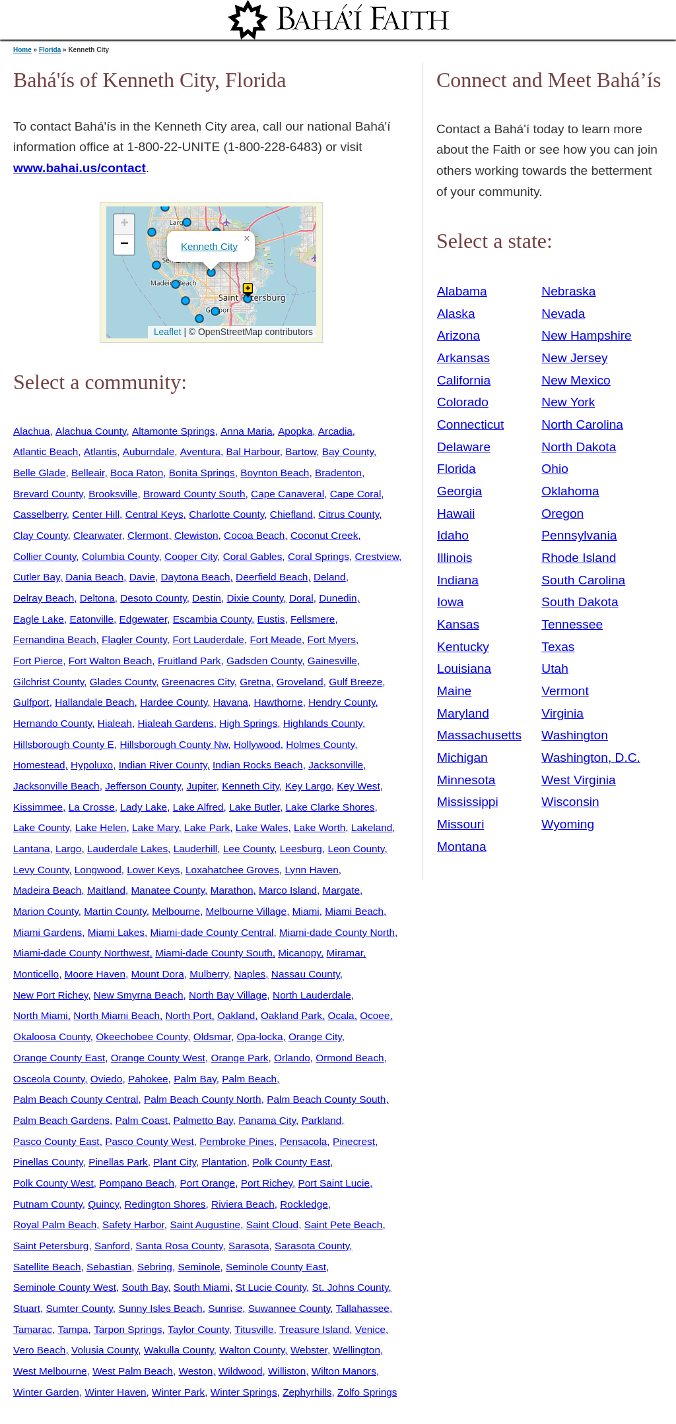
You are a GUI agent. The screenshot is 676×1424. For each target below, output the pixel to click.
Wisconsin (570, 802)
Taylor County (198, 1329)
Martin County (115, 911)
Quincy (103, 1204)
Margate (341, 890)
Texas (557, 647)
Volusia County (104, 1349)
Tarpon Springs (128, 1329)
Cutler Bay (36, 576)
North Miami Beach (116, 1015)
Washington (574, 735)
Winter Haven (115, 1392)
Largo (68, 848)
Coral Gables (253, 556)
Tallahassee (362, 1308)
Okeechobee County (141, 1036)
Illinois (454, 558)
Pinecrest (354, 1141)
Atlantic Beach (45, 451)
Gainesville (332, 660)
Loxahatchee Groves (232, 869)
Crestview (377, 556)
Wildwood (241, 1371)
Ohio (554, 469)
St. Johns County (350, 1287)
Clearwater (97, 535)
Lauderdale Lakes (127, 848)
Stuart (26, 1308)
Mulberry (208, 973)
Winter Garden (46, 1392)
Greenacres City (198, 681)
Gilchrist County (48, 681)
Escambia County (212, 619)
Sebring (154, 1266)
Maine (454, 691)
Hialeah (115, 723)
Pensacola (303, 1141)
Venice (370, 1329)
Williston (287, 1371)
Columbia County (120, 556)
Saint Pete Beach (343, 1224)
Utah (554, 668)
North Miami (40, 1015)
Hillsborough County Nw (173, 744)
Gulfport (31, 702)
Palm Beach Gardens (61, 1120)
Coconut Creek (324, 535)
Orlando (292, 1057)
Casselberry (40, 514)
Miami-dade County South (214, 952)
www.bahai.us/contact (79, 168)
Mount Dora (157, 973)
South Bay (145, 1287)
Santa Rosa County (178, 1245)
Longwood (98, 869)
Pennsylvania (579, 535)
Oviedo (106, 1078)
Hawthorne (278, 702)
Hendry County (341, 702)
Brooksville (112, 493)
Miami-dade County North (337, 932)
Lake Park (207, 827)
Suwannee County (289, 1308)
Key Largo (308, 785)
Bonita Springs (202, 472)
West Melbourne (50, 1371)
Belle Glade (39, 472)
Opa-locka (259, 1036)
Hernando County (52, 723)
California (463, 380)
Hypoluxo (92, 764)
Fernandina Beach (54, 639)
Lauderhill (196, 848)
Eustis (271, 619)
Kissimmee (38, 807)
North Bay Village (228, 995)
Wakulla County (179, 1349)
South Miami (202, 1287)
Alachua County (90, 431)
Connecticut (470, 424)
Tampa (72, 1329)
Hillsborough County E (63, 744)
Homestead (39, 764)
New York (568, 402)
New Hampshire (586, 335)
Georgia (459, 491)
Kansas (458, 624)
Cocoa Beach (254, 535)
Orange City (315, 1036)
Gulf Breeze (355, 681)
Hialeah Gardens (175, 723)
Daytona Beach (195, 576)
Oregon (562, 513)
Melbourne (176, 911)
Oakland (236, 1015)
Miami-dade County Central (211, 932)
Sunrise (225, 1308)
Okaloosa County (51, 1036)
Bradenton (338, 472)
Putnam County (48, 1204)
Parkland (322, 1120)
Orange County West (158, 1057)
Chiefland (291, 514)
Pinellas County (48, 1161)
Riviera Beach (243, 1204)
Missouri (460, 824)
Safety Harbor (133, 1224)
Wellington (356, 1349)
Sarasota (248, 1245)
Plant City (174, 1161)
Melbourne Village (246, 911)
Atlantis (100, 451)
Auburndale (149, 451)
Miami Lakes (116, 932)
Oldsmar (212, 1036)
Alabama (462, 291)
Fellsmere (312, 619)
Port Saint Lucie (334, 1183)
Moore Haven (95, 973)
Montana (462, 846)
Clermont (147, 535)
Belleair (87, 472)
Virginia (562, 713)
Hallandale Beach (94, 702)
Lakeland (371, 827)
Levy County (41, 869)
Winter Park (178, 1392)
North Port (189, 1015)
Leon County (355, 848)
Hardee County (173, 702)
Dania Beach (94, 576)
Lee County (248, 848)
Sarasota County (312, 1245)
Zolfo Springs (367, 1392)
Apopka (295, 431)
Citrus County (348, 514)
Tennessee (572, 624)
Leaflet (166, 331)
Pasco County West (149, 1141)
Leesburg (301, 848)
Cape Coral (356, 493)
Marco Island (288, 890)
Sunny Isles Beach (160, 1308)
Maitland (106, 890)
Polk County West (53, 1183)
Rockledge (304, 1204)
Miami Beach (354, 911)
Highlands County (322, 723)
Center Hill (95, 514)
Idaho (453, 535)
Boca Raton (136, 472)
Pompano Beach (136, 1183)
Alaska (456, 314)
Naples (249, 973)
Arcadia (335, 431)
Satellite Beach (47, 1266)
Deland (330, 576)
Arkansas (463, 358)
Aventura (200, 451)
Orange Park (239, 1057)
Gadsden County (264, 660)
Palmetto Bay (203, 1120)
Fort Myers (332, 639)
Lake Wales (262, 827)
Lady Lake (143, 807)
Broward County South (194, 493)
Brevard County (48, 493)
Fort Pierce (38, 660)
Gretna (255, 681)
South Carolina (583, 580)
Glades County (123, 681)
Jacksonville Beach (56, 785)
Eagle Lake (38, 619)
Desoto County (153, 598)
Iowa (450, 602)
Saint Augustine (205, 1224)
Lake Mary (155, 827)
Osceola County (48, 1078)
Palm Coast (142, 1120)
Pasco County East (56, 1141)
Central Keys (154, 514)
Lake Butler (254, 807)
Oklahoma (570, 491)
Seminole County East (276, 1266)
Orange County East (59, 1057)
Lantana (31, 848)
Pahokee (148, 1078)
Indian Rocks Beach (258, 764)
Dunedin (337, 598)
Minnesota (466, 780)
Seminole (199, 1266)
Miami (306, 911)
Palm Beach (249, 1078)
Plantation (224, 1161)
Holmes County (320, 744)
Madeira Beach (47, 890)
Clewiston (196, 535)
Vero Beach (39, 1349)
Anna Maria (246, 431)
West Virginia (578, 780)
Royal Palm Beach (54, 1224)
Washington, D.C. (590, 757)
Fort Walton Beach (110, 660)
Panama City (267, 1120)
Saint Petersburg (50, 1245)
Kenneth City (209, 246)
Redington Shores (165, 1204)
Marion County (46, 911)
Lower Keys (153, 869)
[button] (165, 207)
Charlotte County (226, 514)
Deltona (97, 598)
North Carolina (582, 424)
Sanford (112, 1245)
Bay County (348, 451)
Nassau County (305, 973)
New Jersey (574, 358)
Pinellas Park (118, 1161)
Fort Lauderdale (208, 639)
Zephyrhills (307, 1392)
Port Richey (266, 1183)
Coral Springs (318, 556)
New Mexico (576, 380)
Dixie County (254, 598)
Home (22, 49)
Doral (301, 598)
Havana (230, 702)
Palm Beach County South (326, 1099)
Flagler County (134, 639)
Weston (195, 1371)
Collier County (44, 556)
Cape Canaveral (287, 493)
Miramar (344, 952)
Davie (142, 576)
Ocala (341, 1015)
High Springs (248, 723)
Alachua (31, 431)
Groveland (300, 681)
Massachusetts (479, 735)
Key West (358, 785)
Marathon (232, 890)
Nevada (563, 314)
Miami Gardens (47, 932)
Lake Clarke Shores (330, 807)
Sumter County (79, 1308)
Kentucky (463, 647)
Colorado (463, 402)
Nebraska (568, 291)
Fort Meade (276, 639)
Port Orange (208, 1183)
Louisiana (464, 668)
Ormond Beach (350, 1057)
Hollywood (257, 744)
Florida (50, 49)
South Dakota (579, 602)
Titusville (253, 1329)
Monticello (36, 973)
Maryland (463, 713)
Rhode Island (578, 558)
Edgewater (143, 619)
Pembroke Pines (236, 1141)
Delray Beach (43, 598)
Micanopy (299, 952)
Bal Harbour (253, 451)
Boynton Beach (274, 472)
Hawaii (456, 513)
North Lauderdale (312, 995)
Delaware (463, 447)
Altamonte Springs (173, 431)
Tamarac (32, 1329)
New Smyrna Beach (139, 995)
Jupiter (201, 785)
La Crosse (92, 807)
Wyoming (567, 824)
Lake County (41, 827)
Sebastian (108, 1266)
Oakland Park (291, 1015)
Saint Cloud (272, 1224)
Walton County (252, 1349)
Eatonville (91, 619)
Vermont (564, 691)
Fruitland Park (189, 660)
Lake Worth (319, 827)
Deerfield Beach (272, 576)
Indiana (458, 580)
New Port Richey (50, 995)
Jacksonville (335, 764)
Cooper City (190, 556)
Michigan (462, 757)
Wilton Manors (344, 1371)
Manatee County (168, 890)
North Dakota (578, 447)
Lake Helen (101, 827)
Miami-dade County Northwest (81, 952)
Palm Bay (195, 1078)
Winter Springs (244, 1392)
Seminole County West (64, 1287)
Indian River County (163, 764)
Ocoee (374, 1015)
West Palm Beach (132, 1371)
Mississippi (467, 802)
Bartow (300, 451)
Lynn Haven (311, 869)
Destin (206, 598)
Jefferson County (143, 785)
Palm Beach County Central (76, 1099)
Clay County (40, 535)
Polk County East (291, 1161)
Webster (308, 1349)
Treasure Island (314, 1329)
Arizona (458, 335)
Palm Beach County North (202, 1099)
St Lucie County (271, 1287)
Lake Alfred (198, 807)
